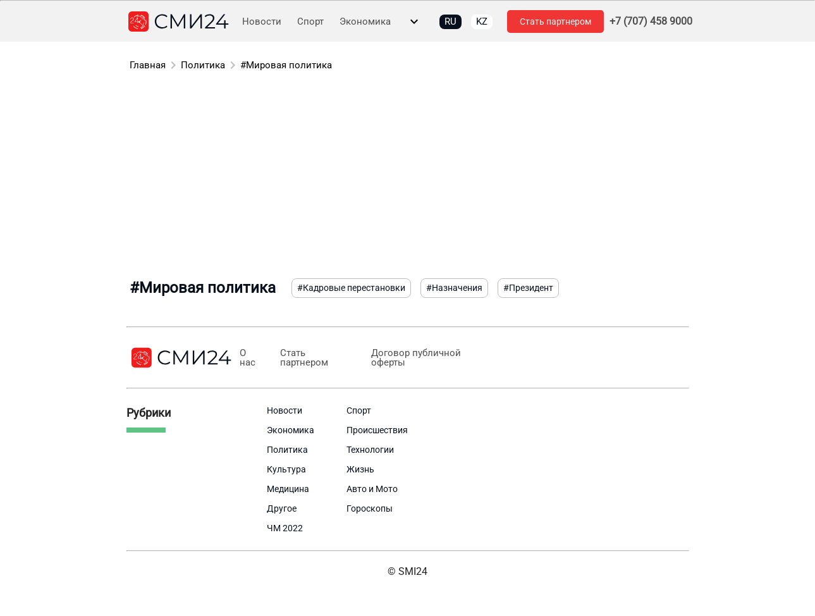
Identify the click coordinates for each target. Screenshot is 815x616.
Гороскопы (369, 508)
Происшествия (377, 430)
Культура (286, 469)
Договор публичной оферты (416, 357)
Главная (148, 65)
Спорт (310, 22)
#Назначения (454, 288)
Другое (282, 508)
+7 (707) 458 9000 (651, 21)
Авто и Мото (372, 489)
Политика (203, 65)
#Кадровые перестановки (351, 288)
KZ (481, 21)
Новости (261, 22)
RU (450, 21)
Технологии (370, 450)
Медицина (288, 489)
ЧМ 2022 (285, 528)
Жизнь (360, 469)
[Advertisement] (408, 177)
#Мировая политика (286, 65)
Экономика (365, 22)
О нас (247, 357)
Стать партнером (555, 21)
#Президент (528, 288)
